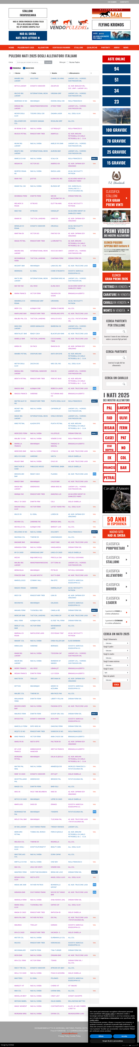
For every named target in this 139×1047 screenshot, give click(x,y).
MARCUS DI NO (20, 158)
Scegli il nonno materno (111, 661)
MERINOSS (18, 271)
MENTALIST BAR (20, 334)
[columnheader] (11, 73)
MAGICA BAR (19, 388)
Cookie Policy (75, 1036)
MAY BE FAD (19, 286)
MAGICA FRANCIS (20, 394)
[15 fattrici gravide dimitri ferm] (116, 162)
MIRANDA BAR (19, 892)
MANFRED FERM (20, 872)
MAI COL (17, 867)
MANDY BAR (19, 481)
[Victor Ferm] (116, 101)
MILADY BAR (19, 461)
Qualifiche (92, 47)
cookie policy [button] (94, 1020)
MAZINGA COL (19, 537)
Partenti (105, 47)
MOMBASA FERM (20, 196)
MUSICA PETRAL (20, 134)
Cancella (48, 62)
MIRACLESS (18, 646)
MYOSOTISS (18, 719)
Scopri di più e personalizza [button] (113, 1041)
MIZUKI (17, 557)
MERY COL (18, 308)
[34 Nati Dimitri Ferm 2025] (116, 90)
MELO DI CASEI (19, 456)
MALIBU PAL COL (20, 318)
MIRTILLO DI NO (20, 862)
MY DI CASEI (18, 552)
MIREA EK (17, 346)
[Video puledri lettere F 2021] (116, 232)
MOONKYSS (18, 603)
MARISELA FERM (20, 900)
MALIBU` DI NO (20, 438)
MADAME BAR (19, 542)
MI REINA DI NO (20, 128)
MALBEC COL (19, 693)
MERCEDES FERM (20, 433)
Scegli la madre (108, 654)
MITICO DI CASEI (20, 799)
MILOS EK (18, 514)
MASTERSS (18, 978)
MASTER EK (18, 678)
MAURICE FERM (20, 714)
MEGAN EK (18, 163)
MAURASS (18, 925)
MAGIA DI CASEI (20, 912)
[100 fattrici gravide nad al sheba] (116, 130)
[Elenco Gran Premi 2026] (116, 277)
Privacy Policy (63, 1036)
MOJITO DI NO (19, 731)
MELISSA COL (19, 842)
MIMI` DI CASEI (19, 774)
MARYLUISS (18, 804)
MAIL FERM (18, 620)
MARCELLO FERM (20, 726)
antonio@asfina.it (69, 1033)
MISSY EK (17, 595)
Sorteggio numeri (61, 47)
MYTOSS (17, 686)
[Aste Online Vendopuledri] (116, 59)
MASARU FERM (19, 610)
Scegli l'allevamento (110, 639)
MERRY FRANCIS (20, 668)
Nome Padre (74, 62)
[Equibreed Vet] (116, 218)
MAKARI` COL (19, 641)
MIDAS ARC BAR (20, 885)
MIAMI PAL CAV (20, 186)
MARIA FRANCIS (20, 293)
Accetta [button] (124, 1036)
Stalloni (78, 47)
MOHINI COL (19, 522)
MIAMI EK (17, 218)
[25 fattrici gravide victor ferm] (116, 151)
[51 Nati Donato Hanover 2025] (116, 79)
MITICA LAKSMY (20, 86)
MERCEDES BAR (20, 451)
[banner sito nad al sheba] (116, 533)
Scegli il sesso (108, 668)
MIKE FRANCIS (19, 736)
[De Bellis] (116, 521)
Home (11, 47)
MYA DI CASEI (19, 932)
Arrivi (116, 47)
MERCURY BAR (19, 615)
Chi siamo (112, 2)
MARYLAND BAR (20, 313)
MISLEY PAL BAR (20, 819)
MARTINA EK (19, 233)
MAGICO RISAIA (20, 588)
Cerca (11, 62)
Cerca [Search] (116, 684)
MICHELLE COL (19, 527)
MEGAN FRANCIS (20, 673)
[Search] (124, 331)
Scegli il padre (108, 646)
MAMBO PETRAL (20, 354)
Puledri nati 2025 (26, 47)
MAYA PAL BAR (19, 917)
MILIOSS (17, 943)
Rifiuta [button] (101, 1036)
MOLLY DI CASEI (20, 973)
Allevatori (43, 47)
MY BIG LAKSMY (20, 827)
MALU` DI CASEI (20, 501)
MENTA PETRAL (20, 378)
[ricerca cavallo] (114, 331)
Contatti (124, 2)
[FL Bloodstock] (116, 177)
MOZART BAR (19, 266)
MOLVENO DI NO (20, 532)
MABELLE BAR (19, 339)
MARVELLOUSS (19, 580)
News (125, 47)
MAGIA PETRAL (20, 241)
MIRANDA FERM (20, 547)
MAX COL (17, 991)
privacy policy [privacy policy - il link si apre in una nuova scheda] (110, 1014)
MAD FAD (18, 211)
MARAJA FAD (19, 494)
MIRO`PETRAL (19, 423)
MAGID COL (18, 786)
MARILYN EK (18, 742)
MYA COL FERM (20, 960)
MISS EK (17, 792)
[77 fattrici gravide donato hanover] (116, 141)
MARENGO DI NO (20, 101)
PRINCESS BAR (19, 575)
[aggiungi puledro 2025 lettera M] (116, 255)
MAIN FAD (18, 179)
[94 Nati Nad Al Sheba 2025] (116, 68)
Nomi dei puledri (109, 676)
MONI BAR (18, 955)
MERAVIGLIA (18, 570)
